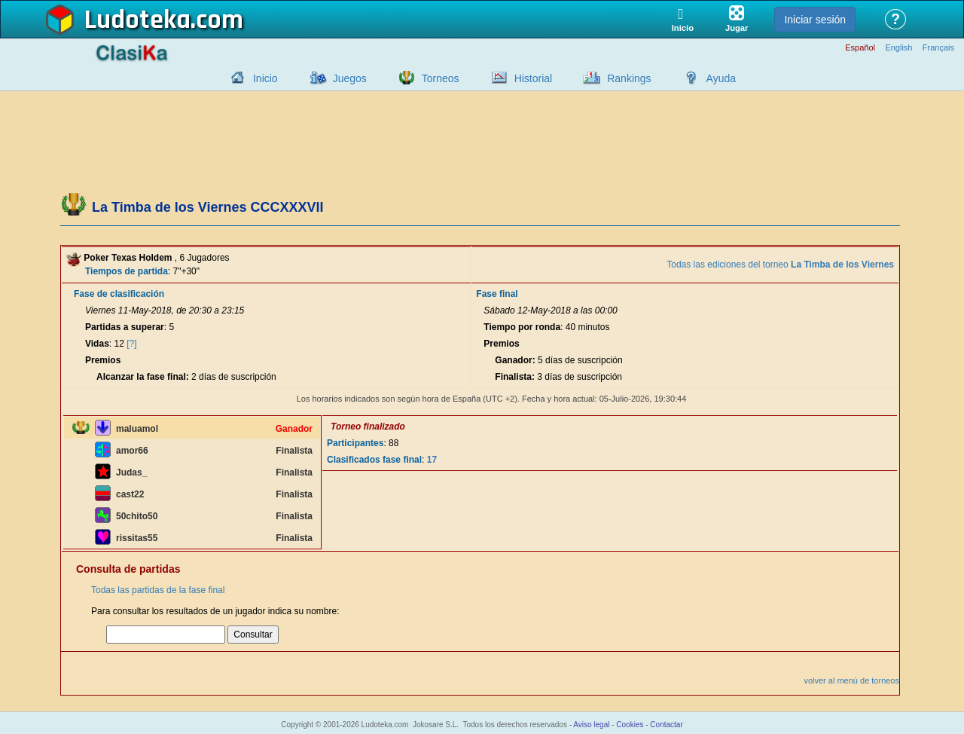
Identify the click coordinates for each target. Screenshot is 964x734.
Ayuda (721, 78)
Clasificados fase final (374, 459)
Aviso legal (591, 724)
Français (938, 48)
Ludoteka (137, 20)
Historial (533, 78)
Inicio (265, 78)
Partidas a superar (124, 327)
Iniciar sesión (815, 20)
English (898, 48)
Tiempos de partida (126, 271)
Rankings (629, 78)
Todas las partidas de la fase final (157, 590)
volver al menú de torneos (851, 680)
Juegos (350, 78)
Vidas (97, 343)
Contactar (666, 724)
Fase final (496, 294)
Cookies (629, 724)
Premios (102, 360)
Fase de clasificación (119, 294)
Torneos (440, 78)
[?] (131, 343)
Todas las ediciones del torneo (780, 264)
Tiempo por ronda (522, 327)
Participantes (355, 443)
